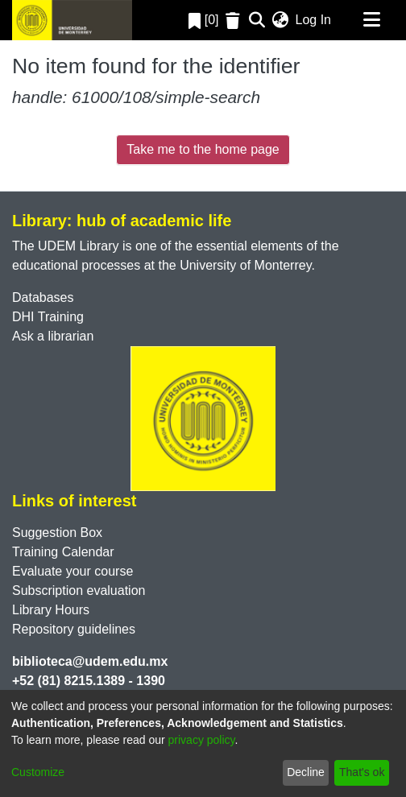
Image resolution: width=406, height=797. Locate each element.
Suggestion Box (57, 532)
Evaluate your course (72, 571)
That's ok (361, 772)
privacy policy (201, 739)
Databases (43, 297)
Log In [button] (314, 20)
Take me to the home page (202, 149)
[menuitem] (281, 20)
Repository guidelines (73, 629)
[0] (203, 20)
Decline (306, 772)
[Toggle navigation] (371, 20)
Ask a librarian (52, 336)
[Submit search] (257, 20)
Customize (37, 772)
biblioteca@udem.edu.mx (90, 661)
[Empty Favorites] (235, 20)
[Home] (72, 20)
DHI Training (48, 317)
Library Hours (50, 610)
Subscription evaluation (78, 590)
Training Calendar (63, 552)
